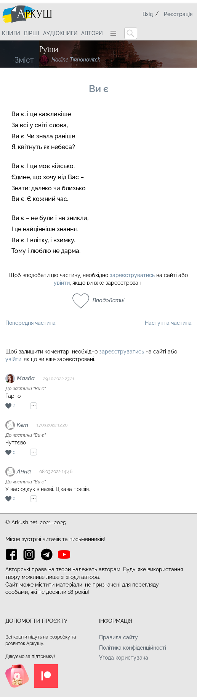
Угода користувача (123, 658)
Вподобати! (109, 300)
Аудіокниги (60, 33)
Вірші (31, 33)
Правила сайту (118, 637)
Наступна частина (168, 323)
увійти (62, 283)
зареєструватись (132, 275)
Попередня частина (30, 323)
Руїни (48, 49)
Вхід (148, 14)
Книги (11, 33)
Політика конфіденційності (132, 648)
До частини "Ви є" (25, 388)
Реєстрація (178, 14)
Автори (92, 33)
